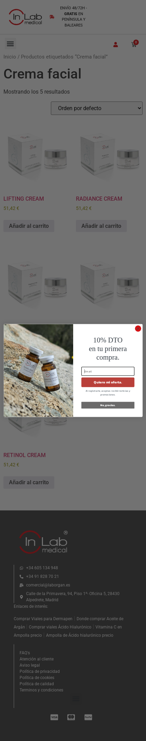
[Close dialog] (138, 329)
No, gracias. (107, 405)
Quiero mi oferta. (108, 382)
